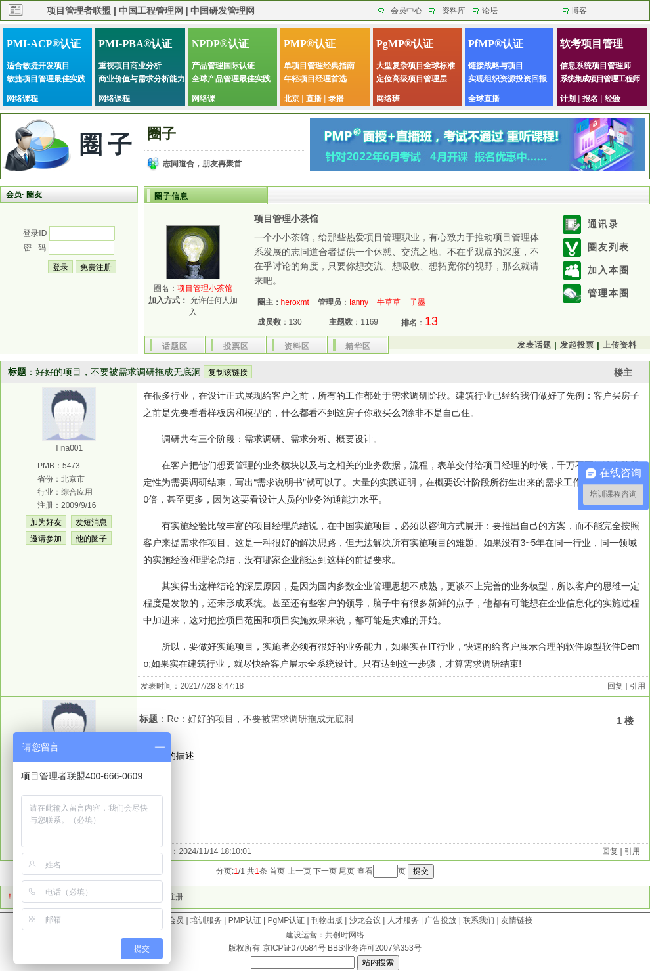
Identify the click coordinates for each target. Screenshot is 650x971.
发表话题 (534, 345)
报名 (590, 98)
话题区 (175, 346)
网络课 (203, 98)
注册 (175, 896)
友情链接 (516, 920)
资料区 (297, 346)
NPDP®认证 (220, 43)
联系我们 (478, 920)
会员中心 (406, 10)
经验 (612, 98)
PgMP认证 (286, 920)
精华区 (358, 346)
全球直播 (484, 98)
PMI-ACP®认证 (44, 43)
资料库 (454, 10)
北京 (291, 98)
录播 (336, 98)
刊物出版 (327, 920)
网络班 (388, 98)
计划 (568, 98)
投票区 (236, 346)
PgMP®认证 (404, 43)
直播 (314, 98)
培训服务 (206, 920)
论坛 (490, 10)
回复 (615, 685)
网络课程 (22, 98)
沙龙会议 (365, 920)
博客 (579, 10)
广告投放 (440, 920)
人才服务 (403, 920)
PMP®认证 (310, 43)
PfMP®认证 (495, 43)
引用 (637, 685)
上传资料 (620, 345)
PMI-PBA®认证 (135, 43)
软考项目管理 (591, 43)
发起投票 (577, 345)
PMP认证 (244, 920)
